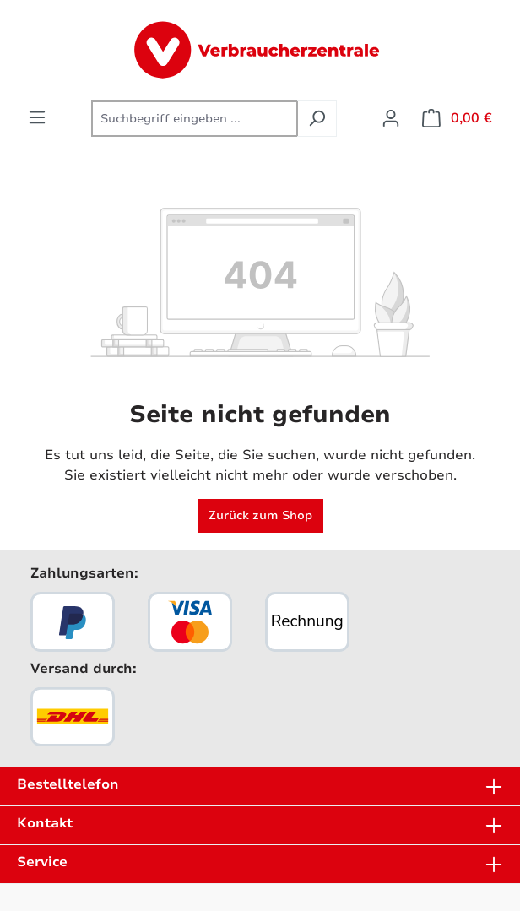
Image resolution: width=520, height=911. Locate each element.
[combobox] (194, 118)
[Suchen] (317, 118)
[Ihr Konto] (391, 118)
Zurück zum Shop (260, 515)
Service (42, 862)
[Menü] (37, 117)
